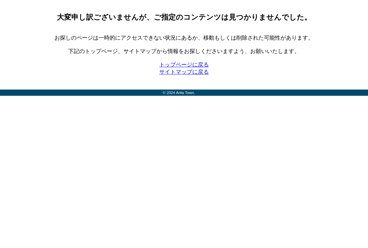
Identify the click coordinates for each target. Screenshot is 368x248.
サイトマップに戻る (184, 72)
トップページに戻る (184, 65)
